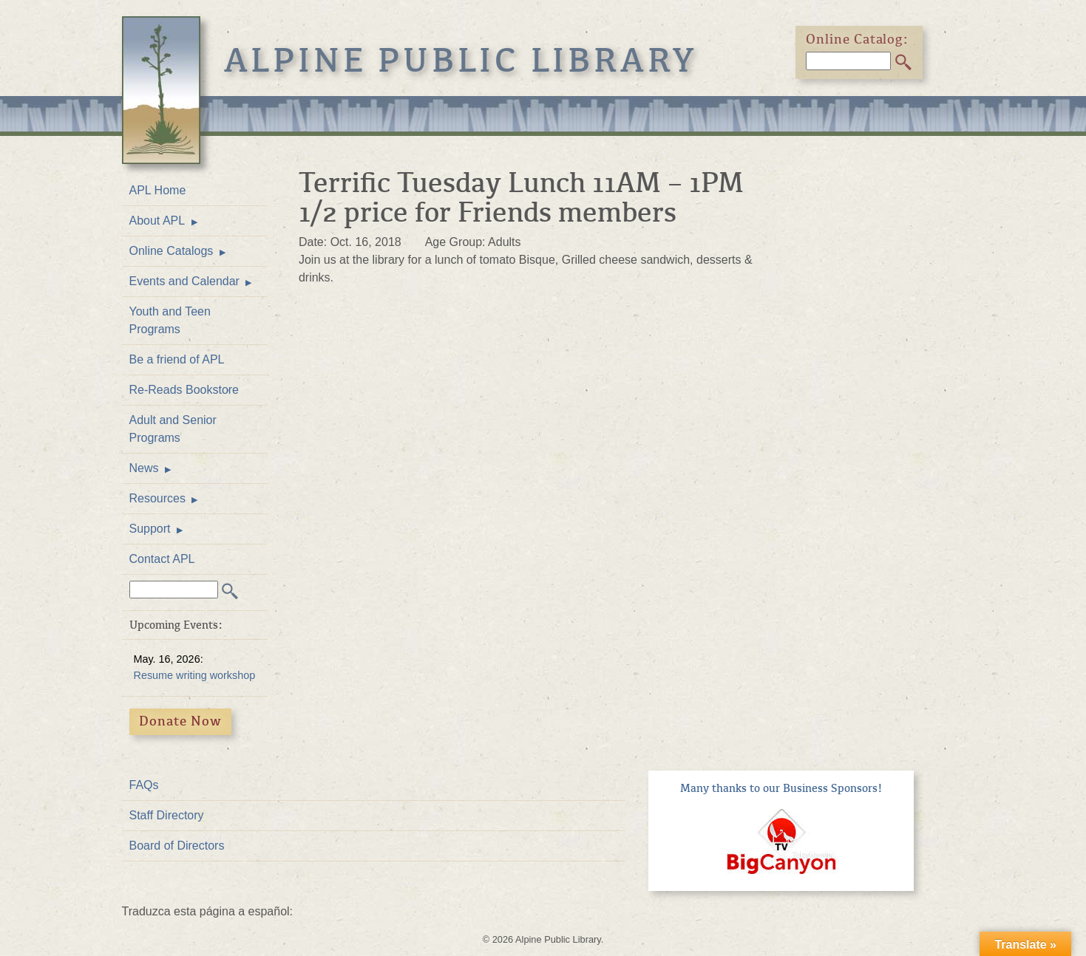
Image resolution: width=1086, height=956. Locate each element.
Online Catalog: (857, 39)
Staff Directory (166, 815)
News (144, 468)
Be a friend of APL (177, 359)
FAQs (144, 785)
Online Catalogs (171, 251)
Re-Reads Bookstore (184, 389)
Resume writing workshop (195, 675)
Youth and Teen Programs (170, 320)
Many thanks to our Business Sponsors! (781, 788)
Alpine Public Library (461, 60)
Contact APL (162, 559)
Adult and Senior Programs (173, 429)
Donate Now (180, 721)
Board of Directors (177, 845)
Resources (157, 498)
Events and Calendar (184, 281)
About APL (157, 220)
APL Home (157, 190)
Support (150, 528)
